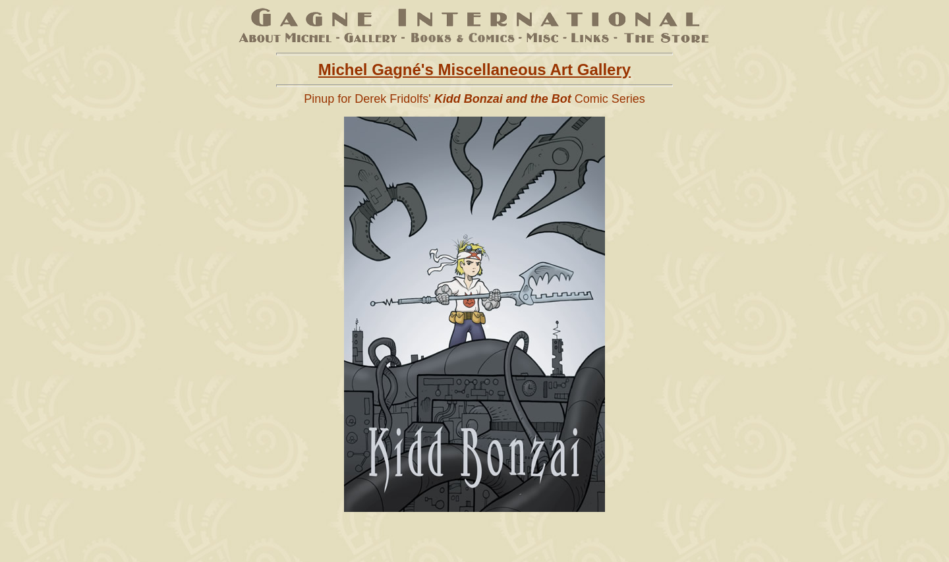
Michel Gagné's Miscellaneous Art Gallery (474, 69)
